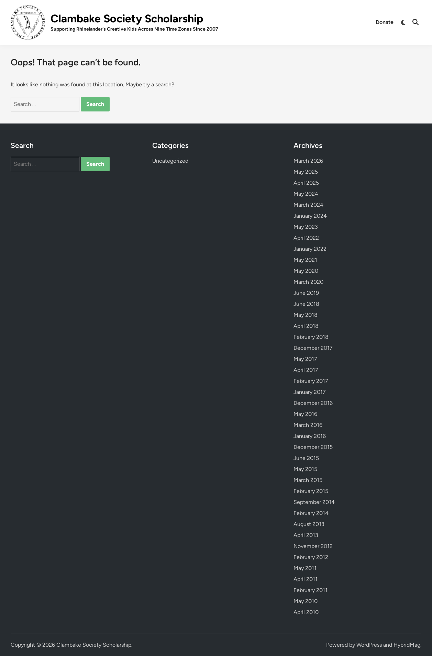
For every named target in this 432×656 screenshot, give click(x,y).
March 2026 (308, 161)
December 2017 (313, 348)
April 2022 (306, 238)
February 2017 (310, 381)
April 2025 (306, 183)
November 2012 (313, 546)
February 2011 (310, 590)
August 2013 (308, 524)
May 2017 (305, 359)
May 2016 (305, 414)
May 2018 (305, 315)
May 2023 (305, 227)
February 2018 (311, 337)
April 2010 (306, 612)
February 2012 (310, 557)
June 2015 (306, 458)
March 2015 (307, 480)
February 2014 (311, 513)
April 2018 (306, 326)
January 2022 (309, 249)
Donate (385, 22)
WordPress (369, 645)
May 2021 (305, 260)
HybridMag (407, 645)
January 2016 (309, 436)
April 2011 (305, 579)
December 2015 (313, 447)
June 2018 (306, 304)
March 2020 (308, 282)
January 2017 (309, 392)
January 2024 (310, 216)
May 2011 (305, 568)
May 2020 (305, 271)
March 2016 (307, 425)
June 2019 (306, 293)
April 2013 (305, 535)
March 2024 (308, 205)
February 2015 (310, 491)
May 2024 (305, 194)
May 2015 (305, 469)
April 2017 (305, 370)
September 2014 (314, 502)
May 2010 (305, 601)
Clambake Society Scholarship (127, 18)
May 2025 (305, 172)
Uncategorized (170, 161)
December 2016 (313, 403)
